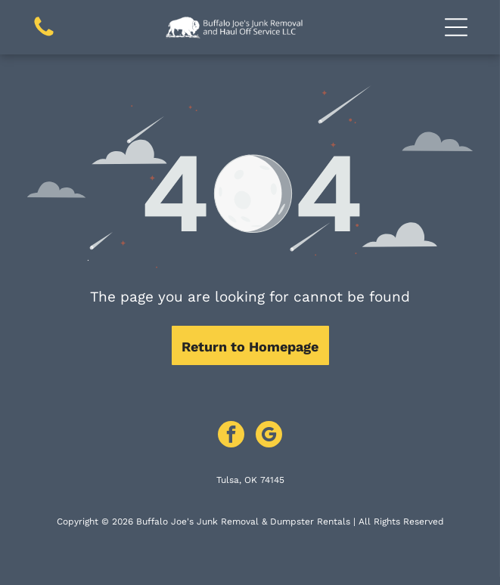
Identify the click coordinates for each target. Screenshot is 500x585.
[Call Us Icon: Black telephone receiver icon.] (44, 35)
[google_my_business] (269, 436)
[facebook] (231, 436)
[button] (456, 27)
